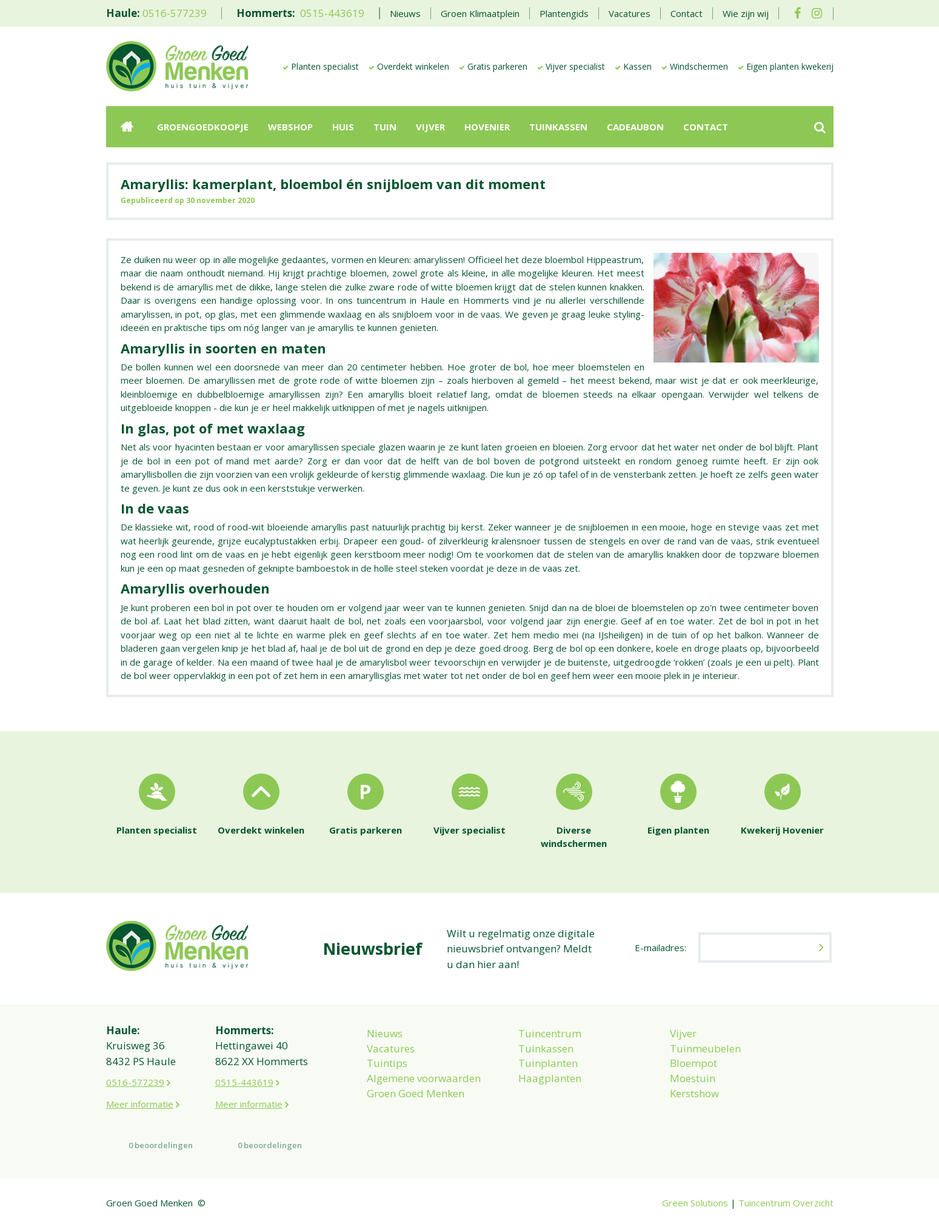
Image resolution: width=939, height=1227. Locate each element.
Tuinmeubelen (705, 1048)
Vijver (683, 1033)
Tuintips (387, 1063)
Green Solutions (695, 1203)
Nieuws (385, 1033)
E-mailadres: (660, 947)
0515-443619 (332, 13)
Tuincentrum (549, 1033)
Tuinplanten (548, 1063)
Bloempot (693, 1063)
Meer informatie (139, 1104)
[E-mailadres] (765, 947)
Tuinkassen (545, 1048)
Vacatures (391, 1048)
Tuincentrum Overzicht (786, 1203)
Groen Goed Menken (415, 1093)
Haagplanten (549, 1078)
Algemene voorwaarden (424, 1078)
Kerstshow (694, 1093)
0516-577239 (174, 13)
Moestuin (692, 1078)
